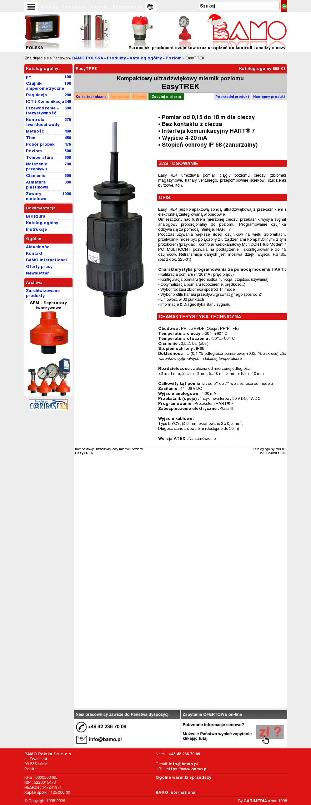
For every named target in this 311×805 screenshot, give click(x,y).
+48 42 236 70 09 (184, 754)
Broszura (35, 216)
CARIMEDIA (255, 800)
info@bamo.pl (183, 764)
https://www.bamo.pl (187, 769)
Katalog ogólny (146, 58)
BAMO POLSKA (87, 58)
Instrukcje (74, 6)
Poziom (174, 58)
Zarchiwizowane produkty (43, 293)
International (127, 6)
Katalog (49, 6)
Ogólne (33, 238)
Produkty (116, 58)
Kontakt (99, 6)
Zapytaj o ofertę (166, 96)
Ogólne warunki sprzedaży (183, 777)
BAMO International (176, 792)
